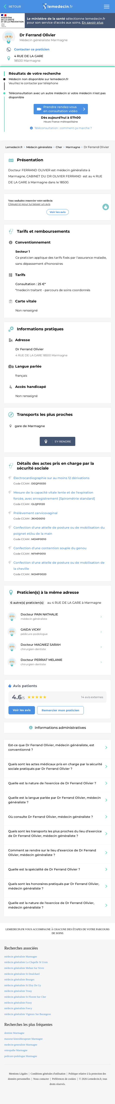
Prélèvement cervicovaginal (35, 513)
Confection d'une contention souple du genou (49, 548)
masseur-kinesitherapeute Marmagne (23, 1038)
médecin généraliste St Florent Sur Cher (25, 996)
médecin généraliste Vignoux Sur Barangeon (27, 1014)
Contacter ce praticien (28, 49)
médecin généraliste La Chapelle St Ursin (26, 962)
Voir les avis (58, 212)
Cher (59, 147)
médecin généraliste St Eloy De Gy (22, 985)
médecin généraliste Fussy (18, 1002)
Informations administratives (57, 728)
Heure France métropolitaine (61, 118)
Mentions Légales (18, 1073)
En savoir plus (92, 22)
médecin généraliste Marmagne (20, 956)
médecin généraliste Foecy (18, 1008)
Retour (15, 6)
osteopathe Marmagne (15, 1050)
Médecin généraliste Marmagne (43, 40)
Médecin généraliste (39, 147)
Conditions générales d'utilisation (48, 1073)
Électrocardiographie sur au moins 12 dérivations (51, 478)
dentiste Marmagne (14, 1033)
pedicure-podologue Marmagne (20, 1056)
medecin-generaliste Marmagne (20, 1044)
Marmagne (73, 147)
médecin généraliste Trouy (18, 991)
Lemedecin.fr (14, 147)
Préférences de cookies (64, 1078)
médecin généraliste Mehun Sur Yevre (24, 968)
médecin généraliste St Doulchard (21, 973)
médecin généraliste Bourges (19, 979)
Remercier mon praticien (60, 710)
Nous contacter (41, 1078)
